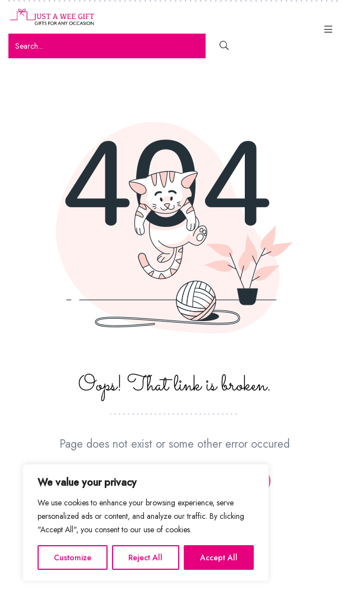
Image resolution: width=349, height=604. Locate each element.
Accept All (219, 557)
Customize (72, 557)
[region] (145, 523)
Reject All (145, 557)
